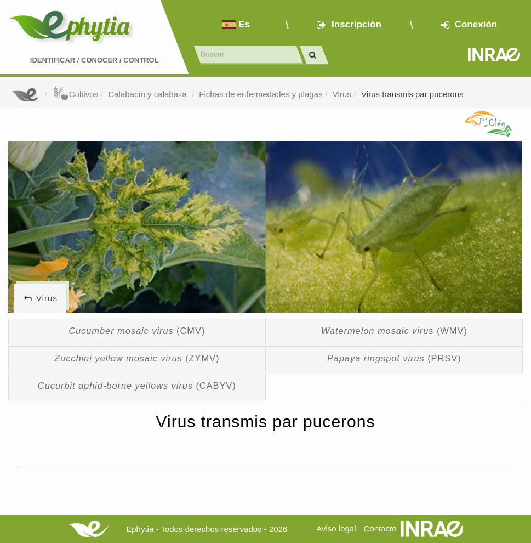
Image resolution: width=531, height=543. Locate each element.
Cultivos (75, 94)
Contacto (380, 528)
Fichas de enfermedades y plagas (260, 94)
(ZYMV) (136, 358)
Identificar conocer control (94, 60)
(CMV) (136, 331)
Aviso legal (336, 528)
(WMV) (394, 331)
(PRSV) (394, 358)
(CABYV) (137, 386)
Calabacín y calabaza (148, 94)
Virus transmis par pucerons (412, 94)
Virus (342, 94)
